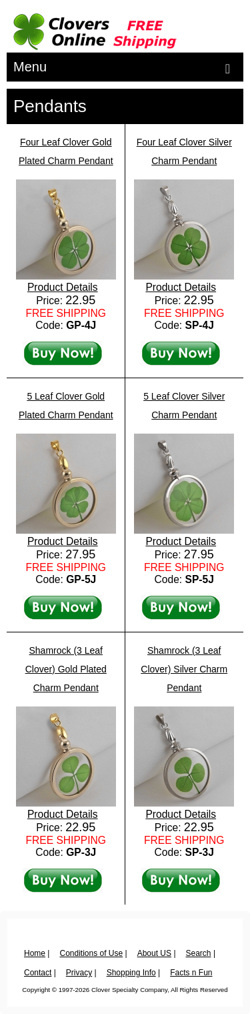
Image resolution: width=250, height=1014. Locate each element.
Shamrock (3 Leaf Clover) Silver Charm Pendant (184, 669)
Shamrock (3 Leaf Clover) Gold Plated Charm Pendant (66, 669)
